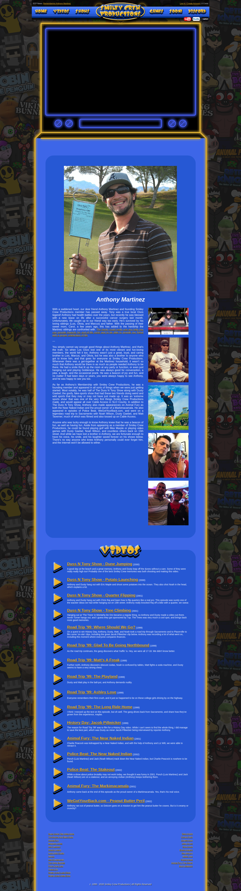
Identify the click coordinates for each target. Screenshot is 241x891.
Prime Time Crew (55, 866)
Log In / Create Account (190, 3)
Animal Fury (53, 840)
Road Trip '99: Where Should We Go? (101, 627)
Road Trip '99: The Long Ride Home (99, 707)
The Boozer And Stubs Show (60, 837)
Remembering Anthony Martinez (57, 3)
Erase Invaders (186, 850)
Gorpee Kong (187, 840)
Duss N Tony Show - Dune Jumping (99, 564)
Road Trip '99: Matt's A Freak (93, 660)
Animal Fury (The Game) (182, 863)
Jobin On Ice (187, 843)
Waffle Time (188, 856)
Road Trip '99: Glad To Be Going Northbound (108, 645)
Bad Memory (187, 853)
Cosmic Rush (187, 837)
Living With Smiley (56, 853)
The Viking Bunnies (56, 863)
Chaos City (53, 869)
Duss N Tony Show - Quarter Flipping (101, 595)
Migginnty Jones (55, 843)
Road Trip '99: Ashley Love (91, 692)
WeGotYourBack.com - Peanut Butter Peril (106, 801)
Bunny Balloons (186, 866)
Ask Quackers (54, 847)
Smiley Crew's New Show (59, 876)
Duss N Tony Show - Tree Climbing (99, 610)
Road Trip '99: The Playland (92, 676)
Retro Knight (187, 834)
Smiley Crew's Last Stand (59, 872)
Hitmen (51, 856)
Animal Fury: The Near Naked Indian (100, 738)
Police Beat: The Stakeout (91, 769)
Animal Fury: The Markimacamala (98, 786)
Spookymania (187, 860)
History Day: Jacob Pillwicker (94, 722)
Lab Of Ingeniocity (56, 860)
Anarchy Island (54, 850)
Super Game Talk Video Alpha (61, 834)
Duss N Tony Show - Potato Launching (102, 579)
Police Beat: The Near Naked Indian (99, 754)
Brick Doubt (188, 847)
